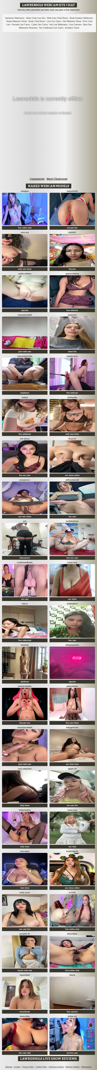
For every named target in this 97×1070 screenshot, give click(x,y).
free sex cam (72, 558)
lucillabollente (72, 521)
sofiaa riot (72, 1016)
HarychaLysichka (24, 356)
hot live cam (72, 1053)
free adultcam (25, 434)
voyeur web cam (24, 970)
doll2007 (72, 232)
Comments (37, 178)
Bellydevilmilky (25, 686)
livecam (72, 269)
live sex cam (24, 475)
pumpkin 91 (24, 934)
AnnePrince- (24, 480)
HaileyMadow (25, 810)
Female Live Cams (21, 24)
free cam (72, 640)
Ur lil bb (72, 892)
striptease (24, 393)
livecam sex (24, 723)
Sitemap (8, 1067)
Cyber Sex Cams (39, 24)
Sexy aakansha (25, 769)
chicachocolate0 (24, 727)
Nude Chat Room (36, 21)
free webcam (72, 310)
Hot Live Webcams (58, 24)
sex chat (72, 847)
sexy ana (25, 232)
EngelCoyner (72, 356)
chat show (24, 888)
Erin (25, 521)
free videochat (24, 640)
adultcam (25, 682)
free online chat (72, 929)
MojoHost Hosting (56, 1067)
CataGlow (25, 191)
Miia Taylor (24, 851)
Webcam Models (72, 1067)
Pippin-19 (72, 769)
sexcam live (72, 228)
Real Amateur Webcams (81, 18)
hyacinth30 (25, 975)
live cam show (72, 723)
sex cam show (24, 517)
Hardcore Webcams (14, 18)
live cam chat (25, 1053)
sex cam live (72, 805)
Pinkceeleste (72, 686)
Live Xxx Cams (54, 21)
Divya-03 (72, 439)
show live (72, 351)
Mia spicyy (25, 439)
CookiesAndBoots (24, 562)
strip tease (24, 805)
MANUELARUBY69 (25, 315)
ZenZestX (25, 645)
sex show (72, 599)
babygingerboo (72, 645)
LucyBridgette (72, 851)
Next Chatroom (57, 178)
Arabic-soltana (24, 274)
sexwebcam (24, 1012)
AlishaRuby (72, 397)
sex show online (72, 475)
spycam (24, 310)
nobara (25, 397)
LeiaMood (72, 315)
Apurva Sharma (72, 274)
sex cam (72, 517)
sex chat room (72, 764)
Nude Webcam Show (17, 21)
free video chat (25, 228)
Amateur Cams (72, 28)
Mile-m (25, 604)
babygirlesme (72, 727)
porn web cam (24, 351)
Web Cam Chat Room (57, 18)
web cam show (25, 269)
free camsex (72, 1012)
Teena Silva (25, 1016)
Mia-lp (72, 975)
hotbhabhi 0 (72, 604)
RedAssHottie (72, 191)
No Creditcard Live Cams (51, 28)
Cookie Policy (41, 1067)
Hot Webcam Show (72, 21)
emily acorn (24, 892)
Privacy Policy (28, 1067)
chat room (24, 847)
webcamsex (24, 558)
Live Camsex (75, 24)
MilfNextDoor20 (72, 480)
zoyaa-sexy (72, 562)
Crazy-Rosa (72, 810)
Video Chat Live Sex (35, 18)
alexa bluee (72, 934)
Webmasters (86, 1067)
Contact (17, 1067)
